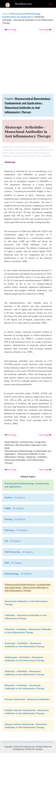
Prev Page (10, 29)
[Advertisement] (28, 63)
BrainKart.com (23, 4)
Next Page (45, 29)
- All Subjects (13, 541)
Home (5, 13)
